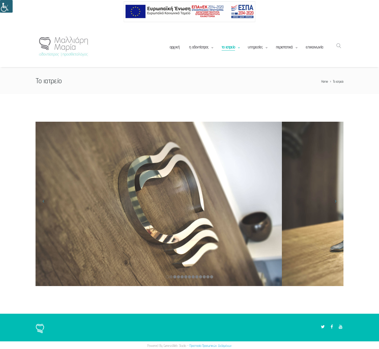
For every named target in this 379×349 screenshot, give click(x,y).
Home (324, 81)
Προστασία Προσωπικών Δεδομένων (211, 345)
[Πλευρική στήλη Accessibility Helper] (6, 6)
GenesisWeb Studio (175, 345)
